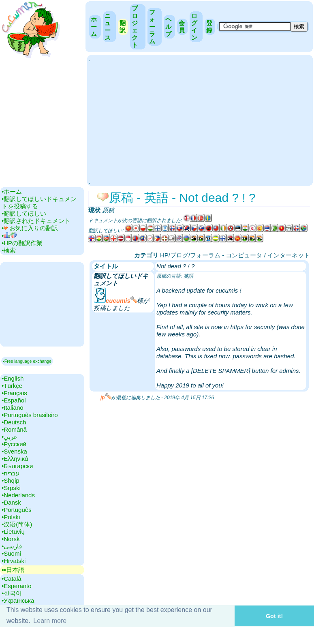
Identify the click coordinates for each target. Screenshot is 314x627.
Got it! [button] (274, 616)
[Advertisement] (200, 119)
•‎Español (14, 400)
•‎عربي (9, 436)
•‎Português (17, 509)
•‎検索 (9, 250)
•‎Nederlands (18, 495)
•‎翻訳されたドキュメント (36, 220)
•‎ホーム (12, 191)
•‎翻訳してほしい (24, 213)
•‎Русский (14, 444)
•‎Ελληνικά (15, 458)
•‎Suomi (11, 553)
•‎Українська (18, 600)
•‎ (9, 235)
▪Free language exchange (27, 361)
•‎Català (11, 578)
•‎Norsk (10, 538)
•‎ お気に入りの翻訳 (30, 228)
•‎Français (14, 392)
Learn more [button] (49, 620)
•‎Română (14, 429)
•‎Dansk (11, 502)
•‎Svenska (14, 451)
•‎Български (17, 465)
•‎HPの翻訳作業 (22, 243)
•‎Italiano (12, 407)
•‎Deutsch (14, 422)
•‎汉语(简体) (17, 524)
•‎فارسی (12, 546)
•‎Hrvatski (14, 560)
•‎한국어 (12, 593)
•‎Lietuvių (13, 531)
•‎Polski (11, 517)
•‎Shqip (10, 480)
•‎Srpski (11, 487)
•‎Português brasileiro (30, 414)
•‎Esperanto (17, 585)
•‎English (12, 378)
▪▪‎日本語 (13, 569)
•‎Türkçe (12, 385)
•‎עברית (10, 473)
